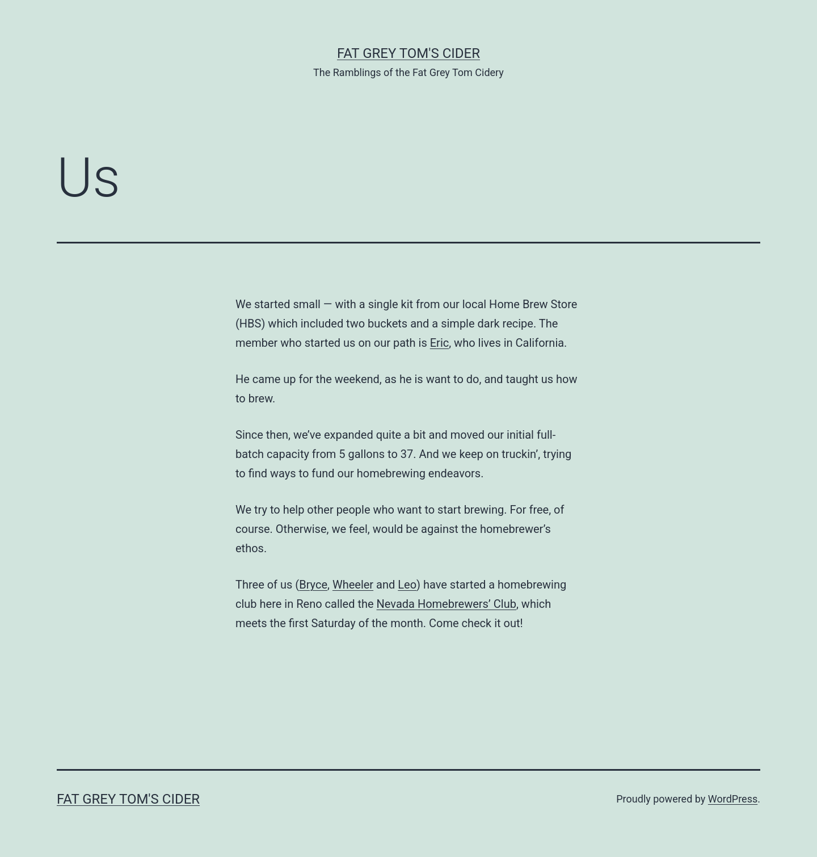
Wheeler (352, 584)
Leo (407, 584)
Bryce (313, 584)
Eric (439, 343)
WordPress (732, 799)
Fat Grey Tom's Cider (408, 53)
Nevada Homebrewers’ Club (446, 604)
